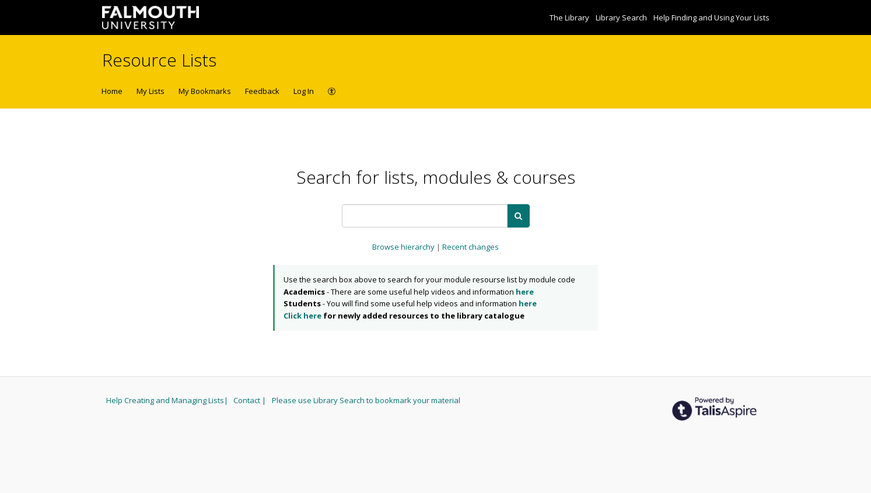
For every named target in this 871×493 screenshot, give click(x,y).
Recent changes (470, 247)
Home (112, 91)
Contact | (250, 400)
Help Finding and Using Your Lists (711, 17)
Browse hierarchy (404, 247)
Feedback (262, 91)
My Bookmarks (205, 91)
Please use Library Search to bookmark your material (366, 400)
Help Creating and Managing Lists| (168, 400)
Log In (303, 91)
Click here (302, 315)
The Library (570, 17)
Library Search (622, 17)
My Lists (151, 91)
